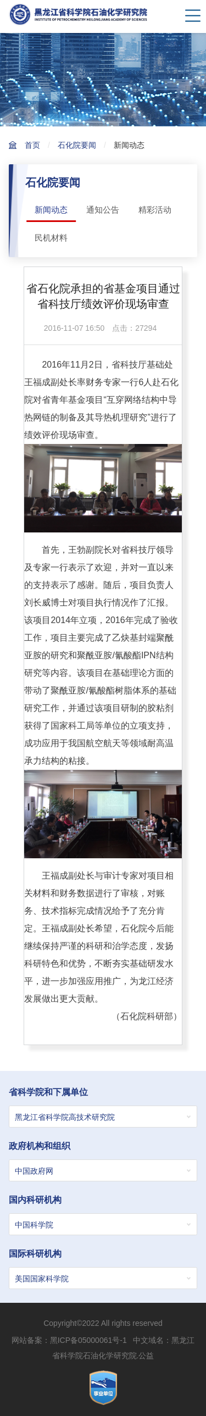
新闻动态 (129, 145)
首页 (32, 145)
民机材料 (51, 237)
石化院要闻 (77, 145)
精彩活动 (154, 209)
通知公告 (102, 209)
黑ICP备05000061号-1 (88, 1340)
